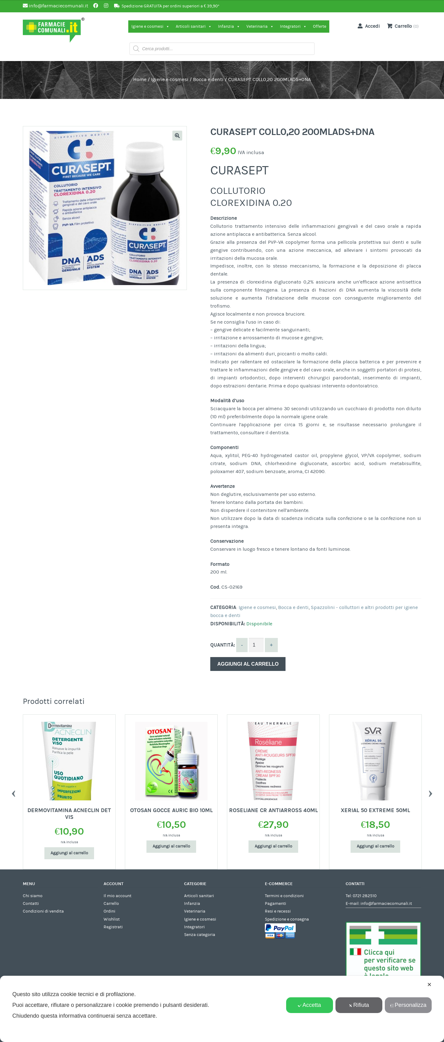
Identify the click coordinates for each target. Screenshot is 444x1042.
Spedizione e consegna (287, 919)
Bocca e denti (208, 79)
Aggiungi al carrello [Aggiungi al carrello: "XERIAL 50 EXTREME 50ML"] (375, 846)
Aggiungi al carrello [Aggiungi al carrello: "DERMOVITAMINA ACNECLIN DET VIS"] (69, 853)
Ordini (109, 911)
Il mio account (117, 895)
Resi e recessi (278, 911)
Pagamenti (275, 903)
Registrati (113, 927)
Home (139, 79)
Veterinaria (260, 26)
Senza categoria (199, 934)
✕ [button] (429, 985)
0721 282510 (364, 895)
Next (430, 792)
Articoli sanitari (194, 26)
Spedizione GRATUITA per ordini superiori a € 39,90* (170, 6)
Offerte (319, 26)
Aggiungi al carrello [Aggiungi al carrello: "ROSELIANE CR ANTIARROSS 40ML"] (273, 846)
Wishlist (112, 919)
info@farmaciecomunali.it (386, 903)
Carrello (111, 903)
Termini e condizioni (284, 895)
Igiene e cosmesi (150, 26)
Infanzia (229, 26)
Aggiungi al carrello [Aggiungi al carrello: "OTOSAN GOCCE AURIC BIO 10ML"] (171, 846)
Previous (13, 792)
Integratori (293, 26)
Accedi (367, 25)
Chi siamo (33, 895)
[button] (177, 136)
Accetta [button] (309, 1005)
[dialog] (222, 1009)
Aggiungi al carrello (248, 664)
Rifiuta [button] (359, 1005)
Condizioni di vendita (43, 911)
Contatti (31, 903)
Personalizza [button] (408, 1005)
